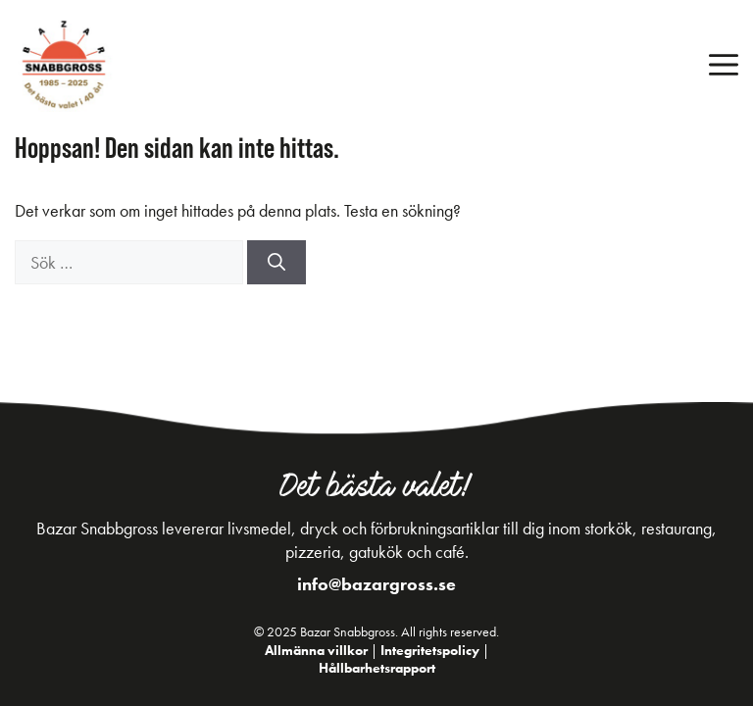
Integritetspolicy (429, 650)
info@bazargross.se (376, 584)
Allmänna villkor (316, 650)
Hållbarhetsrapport (377, 668)
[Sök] (276, 262)
